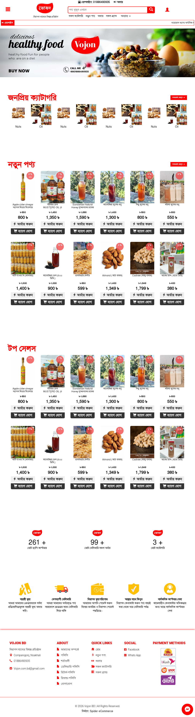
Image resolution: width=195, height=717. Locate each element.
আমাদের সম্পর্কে (68, 649)
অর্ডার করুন (23, 224)
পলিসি (62, 655)
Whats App (132, 655)
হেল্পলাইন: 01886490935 (94, 2)
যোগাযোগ (64, 684)
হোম (95, 649)
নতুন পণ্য (91, 16)
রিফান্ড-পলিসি (66, 678)
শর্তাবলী (63, 661)
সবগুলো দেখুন (178, 97)
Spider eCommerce (101, 711)
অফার (118, 2)
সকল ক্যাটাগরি (76, 16)
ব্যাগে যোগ (23, 231)
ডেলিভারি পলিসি (68, 667)
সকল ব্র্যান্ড (111, 16)
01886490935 (22, 660)
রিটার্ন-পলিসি (66, 672)
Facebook (131, 649)
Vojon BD (90, 706)
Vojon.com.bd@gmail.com (29, 668)
